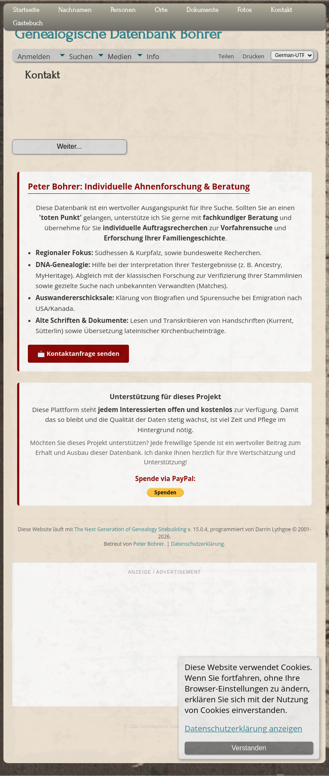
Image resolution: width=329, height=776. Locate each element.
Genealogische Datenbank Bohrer (118, 33)
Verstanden (248, 748)
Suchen (81, 56)
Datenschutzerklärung (197, 543)
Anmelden (34, 56)
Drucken (253, 56)
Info (153, 56)
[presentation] (77, 113)
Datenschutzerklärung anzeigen (243, 728)
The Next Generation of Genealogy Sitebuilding (131, 529)
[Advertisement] (164, 640)
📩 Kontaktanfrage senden (78, 353)
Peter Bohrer (148, 543)
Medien (120, 56)
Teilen (226, 56)
